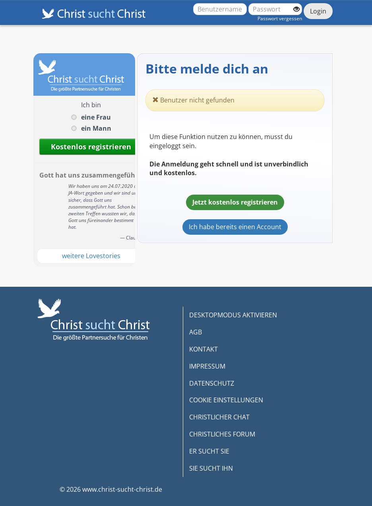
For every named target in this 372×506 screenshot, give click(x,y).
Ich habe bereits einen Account (235, 226)
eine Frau (96, 117)
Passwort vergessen (280, 18)
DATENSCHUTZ (211, 383)
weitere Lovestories (91, 255)
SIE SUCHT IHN (211, 468)
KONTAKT (203, 349)
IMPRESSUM (207, 366)
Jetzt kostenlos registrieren (235, 202)
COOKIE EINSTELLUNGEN (226, 400)
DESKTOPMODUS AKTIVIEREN (233, 315)
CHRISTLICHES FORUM (222, 434)
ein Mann (96, 128)
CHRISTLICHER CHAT (219, 417)
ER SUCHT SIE (209, 451)
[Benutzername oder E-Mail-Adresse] (220, 9)
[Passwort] (275, 9)
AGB (195, 332)
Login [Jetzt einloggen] (318, 11)
